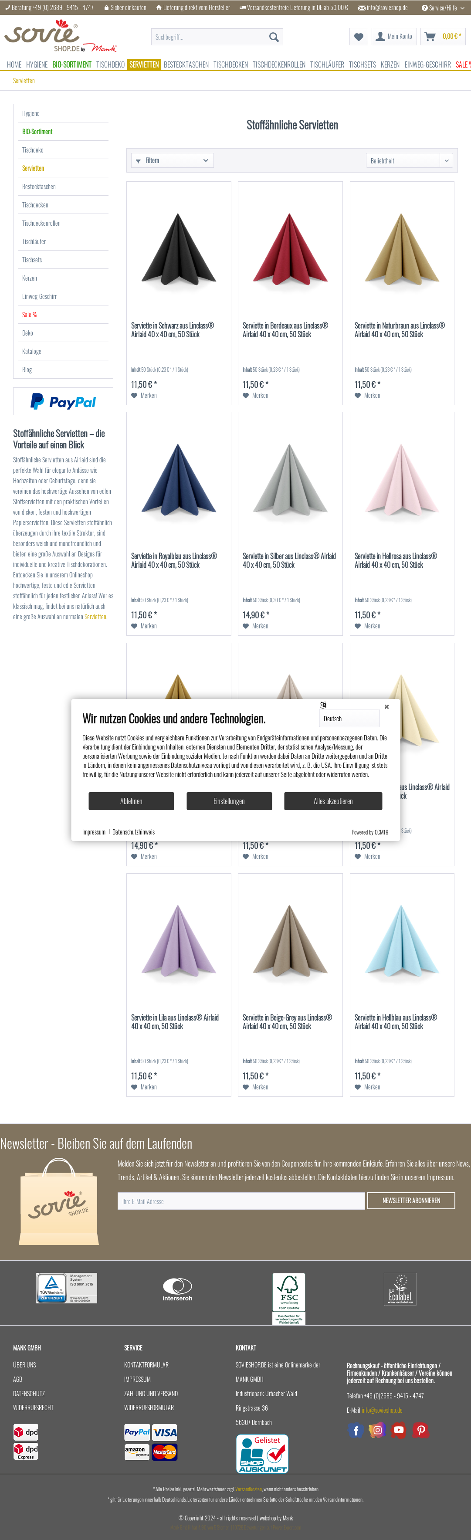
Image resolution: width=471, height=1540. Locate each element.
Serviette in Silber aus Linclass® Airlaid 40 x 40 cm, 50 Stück (289, 561)
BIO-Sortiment (37, 131)
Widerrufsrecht (33, 1407)
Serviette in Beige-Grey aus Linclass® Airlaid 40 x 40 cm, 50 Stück (287, 1022)
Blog (27, 369)
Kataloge (31, 351)
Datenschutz (29, 1393)
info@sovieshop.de (387, 7)
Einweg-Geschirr (39, 296)
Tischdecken (35, 204)
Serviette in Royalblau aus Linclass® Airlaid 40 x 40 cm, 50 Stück (174, 561)
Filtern (147, 160)
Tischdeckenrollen (41, 222)
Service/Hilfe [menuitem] (440, 7)
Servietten (33, 168)
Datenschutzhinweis (133, 832)
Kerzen (29, 277)
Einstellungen (229, 801)
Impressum (137, 1379)
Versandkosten (248, 1489)
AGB (17, 1379)
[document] (235, 751)
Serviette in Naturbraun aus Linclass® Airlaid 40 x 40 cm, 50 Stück (400, 330)
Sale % (29, 314)
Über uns (24, 1364)
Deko (27, 332)
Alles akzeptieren (333, 801)
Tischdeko (33, 149)
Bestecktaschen (39, 186)
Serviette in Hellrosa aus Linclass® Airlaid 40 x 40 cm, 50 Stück (396, 561)
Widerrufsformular (149, 1407)
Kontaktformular (146, 1364)
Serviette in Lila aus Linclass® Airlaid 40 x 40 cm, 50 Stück (175, 1022)
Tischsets (32, 259)
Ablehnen (131, 801)
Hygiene (31, 113)
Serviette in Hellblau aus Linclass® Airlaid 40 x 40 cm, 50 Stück (396, 1022)
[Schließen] (386, 705)
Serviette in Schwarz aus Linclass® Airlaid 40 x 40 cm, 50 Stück (172, 330)
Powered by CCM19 (370, 832)
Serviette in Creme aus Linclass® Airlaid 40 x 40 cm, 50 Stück (402, 792)
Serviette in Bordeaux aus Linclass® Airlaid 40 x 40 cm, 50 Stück (285, 330)
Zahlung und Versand (151, 1393)
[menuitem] (217, 32)
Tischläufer (34, 241)
